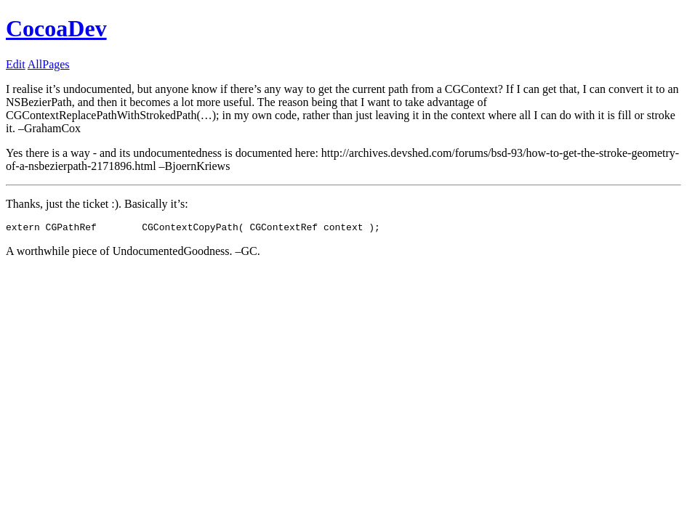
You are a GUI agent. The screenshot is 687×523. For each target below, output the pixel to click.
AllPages (49, 64)
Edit (15, 64)
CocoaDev (56, 28)
